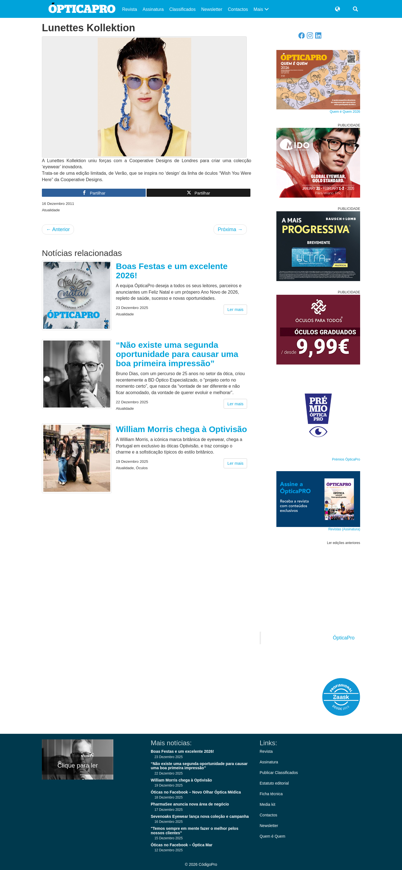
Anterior (58, 229)
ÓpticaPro (344, 638)
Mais (261, 9)
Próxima (230, 229)
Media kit (267, 804)
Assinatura (153, 9)
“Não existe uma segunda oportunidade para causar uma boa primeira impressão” (177, 354)
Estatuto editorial (274, 783)
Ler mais (235, 309)
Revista (129, 9)
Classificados (182, 9)
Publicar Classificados (279, 772)
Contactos (238, 9)
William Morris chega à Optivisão (181, 429)
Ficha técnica (271, 794)
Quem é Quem (272, 836)
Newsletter (211, 9)
